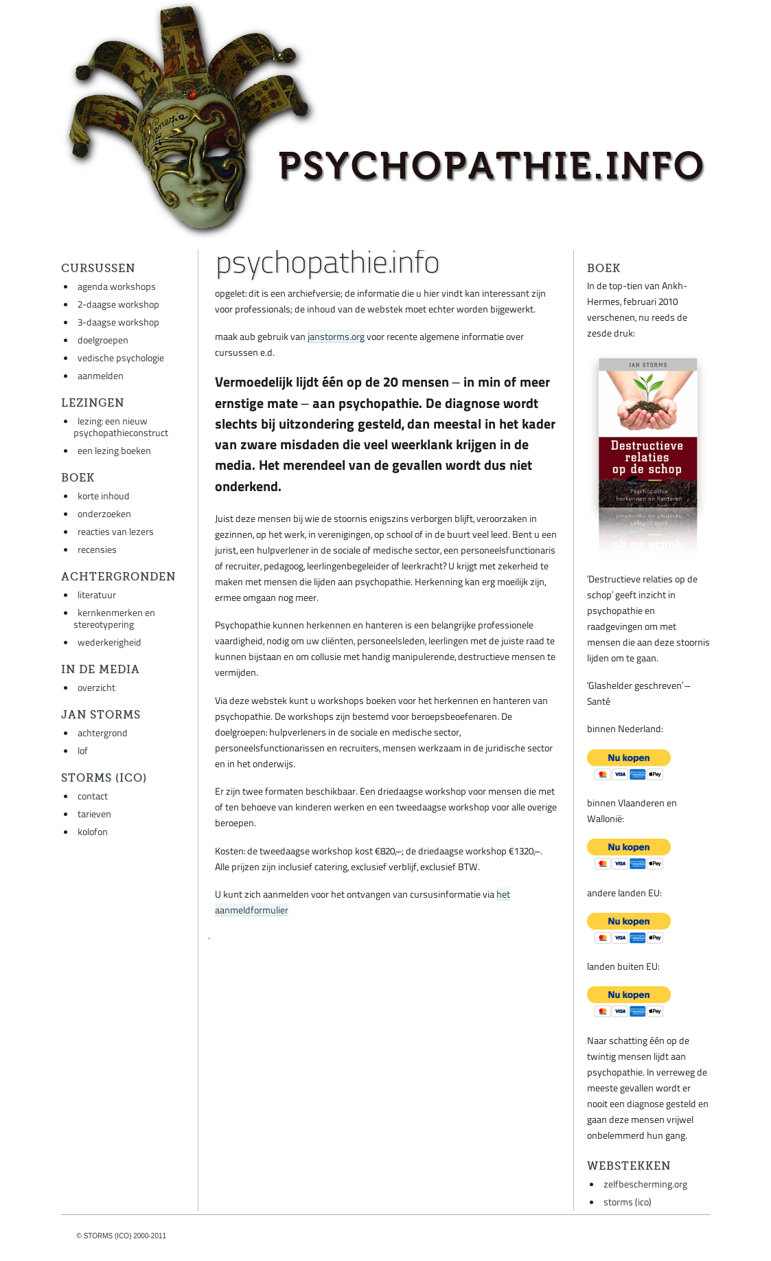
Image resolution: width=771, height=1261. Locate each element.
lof (83, 750)
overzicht (96, 687)
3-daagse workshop (118, 322)
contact (93, 796)
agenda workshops (117, 286)
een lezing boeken (114, 450)
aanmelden (101, 375)
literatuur (97, 594)
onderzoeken (104, 513)
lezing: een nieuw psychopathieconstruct (120, 426)
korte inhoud (104, 495)
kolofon (93, 831)
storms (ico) (627, 1201)
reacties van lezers (116, 531)
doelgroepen (103, 339)
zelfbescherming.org (645, 1184)
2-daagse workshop (118, 304)
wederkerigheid (109, 642)
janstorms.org (336, 336)
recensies (97, 549)
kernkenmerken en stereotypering (114, 618)
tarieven (94, 813)
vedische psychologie (121, 357)
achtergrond (103, 732)
